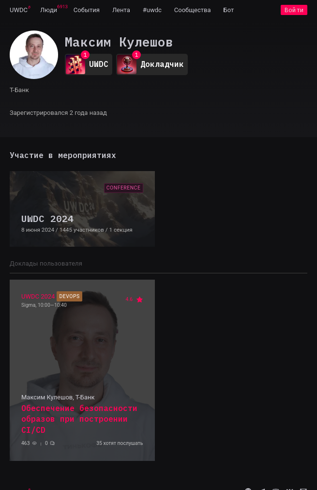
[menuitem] (19, 9)
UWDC (19, 10)
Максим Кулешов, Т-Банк (57, 397)
